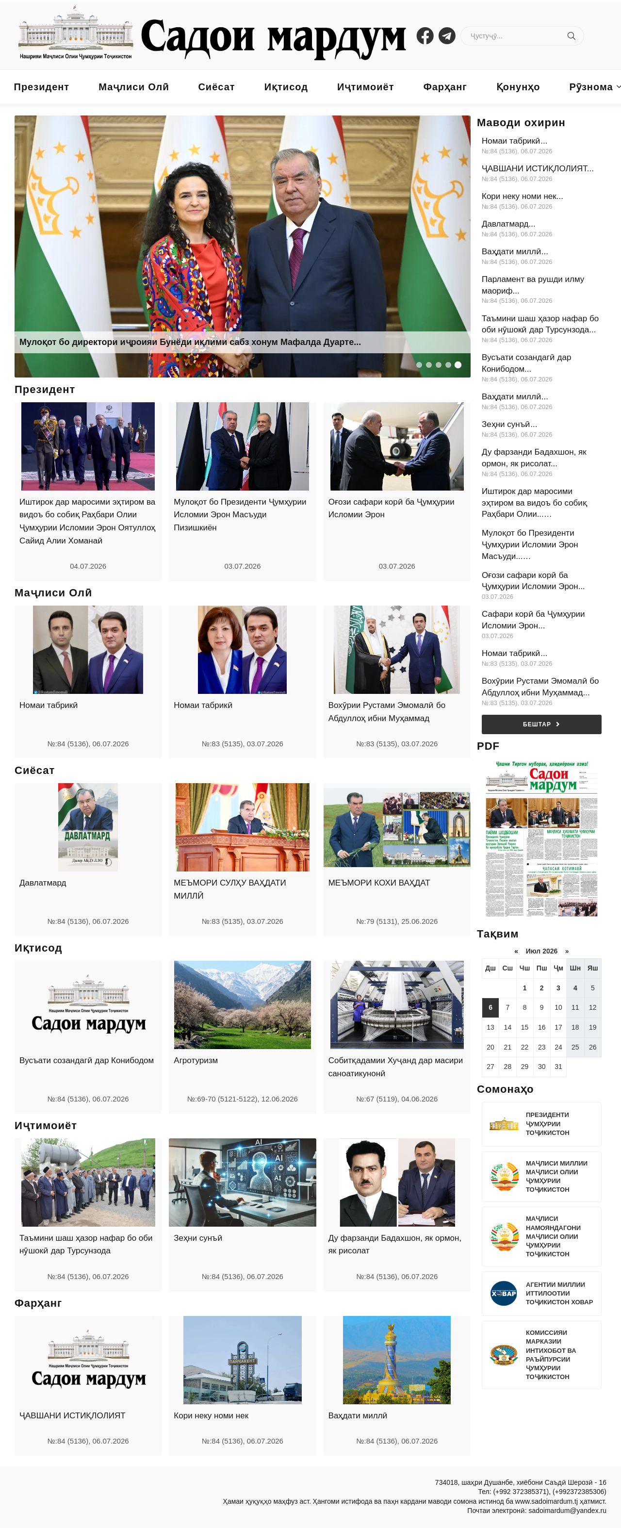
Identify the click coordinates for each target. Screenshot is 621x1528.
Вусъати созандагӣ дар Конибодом (86, 1060)
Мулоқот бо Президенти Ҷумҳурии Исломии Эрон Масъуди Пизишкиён (240, 514)
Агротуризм (196, 1060)
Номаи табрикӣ (48, 705)
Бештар (541, 724)
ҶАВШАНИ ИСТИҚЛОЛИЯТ (72, 1415)
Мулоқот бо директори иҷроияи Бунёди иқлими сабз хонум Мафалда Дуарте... (190, 342)
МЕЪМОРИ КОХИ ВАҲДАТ (379, 882)
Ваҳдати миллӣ (358, 1415)
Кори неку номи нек (211, 1415)
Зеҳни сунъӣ (198, 1238)
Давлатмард (42, 882)
